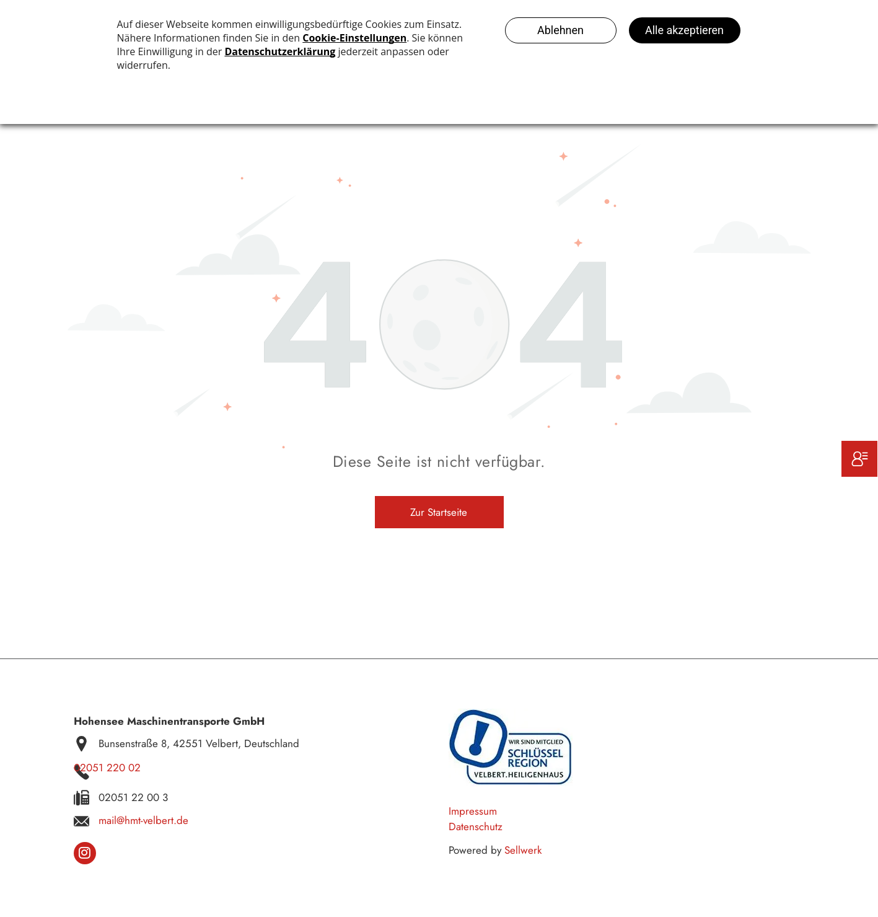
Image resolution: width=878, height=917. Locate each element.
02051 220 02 (107, 767)
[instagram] (85, 854)
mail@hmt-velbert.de (143, 820)
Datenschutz (476, 826)
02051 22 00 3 (133, 797)
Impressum (473, 811)
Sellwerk (523, 850)
